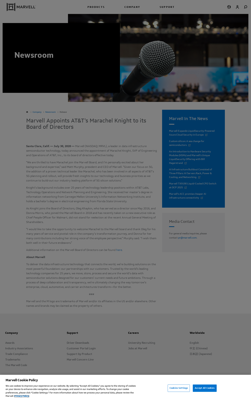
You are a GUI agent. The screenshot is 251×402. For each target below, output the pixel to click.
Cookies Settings (179, 388)
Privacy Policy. (21, 396)
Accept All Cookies (205, 388)
